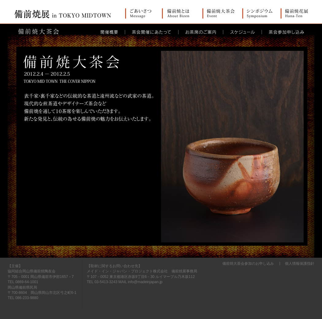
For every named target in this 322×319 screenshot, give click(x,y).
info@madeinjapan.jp (145, 282)
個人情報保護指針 (299, 263)
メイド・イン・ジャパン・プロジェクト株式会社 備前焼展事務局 (142, 271)
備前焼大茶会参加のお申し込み (248, 263)
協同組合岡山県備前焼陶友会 (32, 271)
